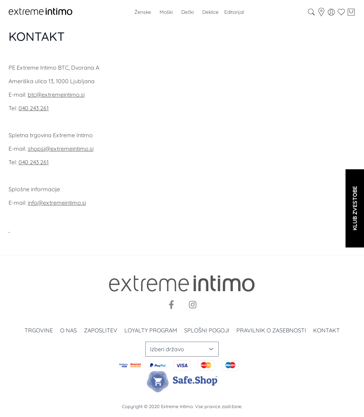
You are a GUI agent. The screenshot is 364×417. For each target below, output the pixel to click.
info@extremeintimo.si (57, 202)
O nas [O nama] (68, 330)
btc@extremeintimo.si (56, 94)
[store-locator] (321, 12)
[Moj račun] (331, 12)
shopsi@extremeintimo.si (60, 148)
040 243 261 (33, 108)
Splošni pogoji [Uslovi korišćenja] (206, 330)
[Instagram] (193, 304)
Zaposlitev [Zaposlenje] (100, 330)
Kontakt (326, 330)
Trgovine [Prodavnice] (39, 330)
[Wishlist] (341, 12)
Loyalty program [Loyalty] (150, 330)
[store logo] (41, 12)
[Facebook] (171, 304)
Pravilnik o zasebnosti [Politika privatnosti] (271, 330)
